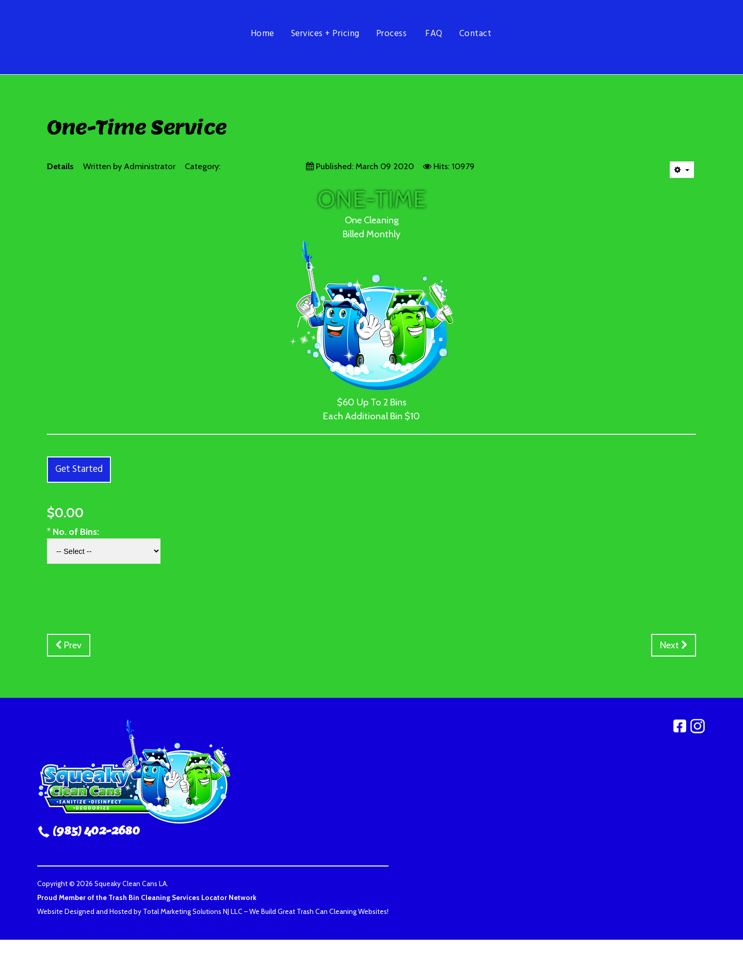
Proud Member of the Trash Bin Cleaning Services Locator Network (146, 897)
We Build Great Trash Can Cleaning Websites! (319, 911)
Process (391, 34)
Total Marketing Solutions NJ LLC (193, 911)
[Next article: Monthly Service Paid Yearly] (673, 645)
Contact (475, 34)
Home (262, 34)
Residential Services (259, 166)
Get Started (79, 469)
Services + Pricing (325, 34)
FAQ (434, 34)
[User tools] (682, 169)
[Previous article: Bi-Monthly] (68, 645)
